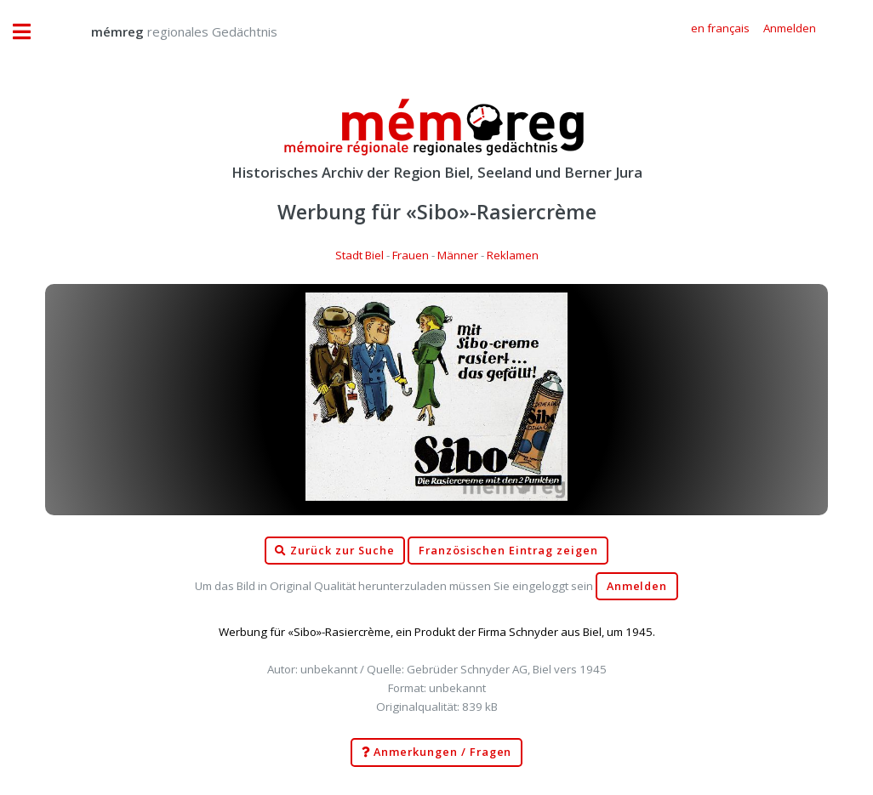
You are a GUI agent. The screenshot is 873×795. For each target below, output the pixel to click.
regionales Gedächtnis (167, 31)
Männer (457, 255)
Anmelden (637, 586)
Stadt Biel (359, 255)
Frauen (410, 255)
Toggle (30, 32)
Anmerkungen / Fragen (437, 752)
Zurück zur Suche (334, 551)
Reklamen (513, 255)
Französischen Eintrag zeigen (508, 550)
